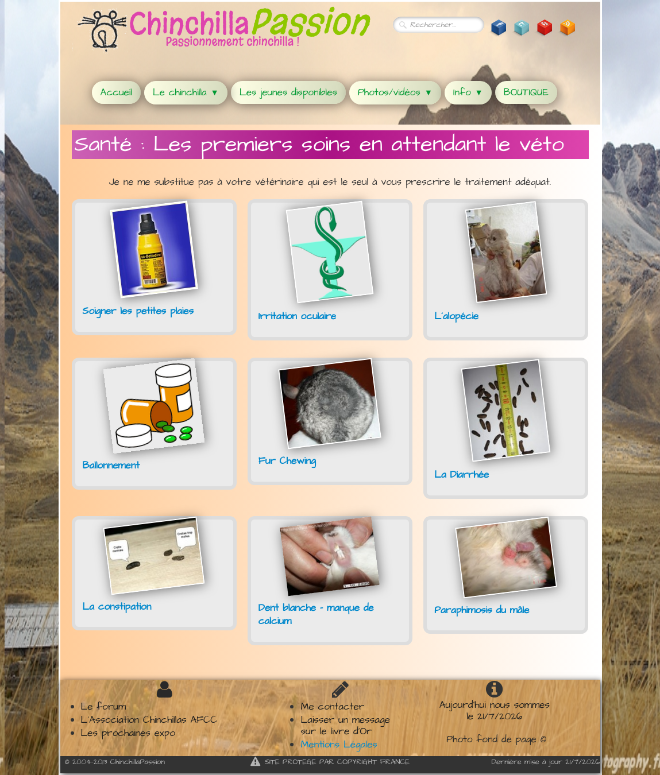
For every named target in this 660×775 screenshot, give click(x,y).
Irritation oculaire (297, 316)
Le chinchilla (186, 92)
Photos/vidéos (395, 92)
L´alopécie (456, 316)
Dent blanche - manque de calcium (316, 615)
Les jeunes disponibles (288, 92)
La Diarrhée (461, 475)
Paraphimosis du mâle (481, 610)
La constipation (117, 607)
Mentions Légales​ (338, 744)
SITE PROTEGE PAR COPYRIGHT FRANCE (330, 762)
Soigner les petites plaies (138, 311)
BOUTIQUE (526, 92)
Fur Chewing (287, 461)
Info (468, 92)
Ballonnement (111, 465)
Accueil (116, 92)
